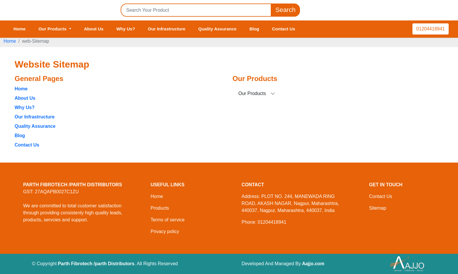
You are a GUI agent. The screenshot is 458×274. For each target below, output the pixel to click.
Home (19, 28)
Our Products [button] (53, 28)
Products (159, 208)
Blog (254, 28)
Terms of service (167, 219)
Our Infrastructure (166, 28)
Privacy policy (164, 231)
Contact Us (283, 28)
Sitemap (377, 208)
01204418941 (430, 28)
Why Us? (125, 28)
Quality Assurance (217, 28)
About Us (94, 28)
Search (285, 10)
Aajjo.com (313, 263)
